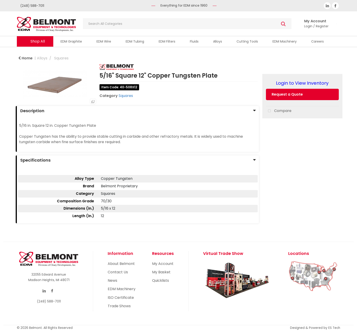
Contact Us (118, 272)
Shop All (38, 41)
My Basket (161, 272)
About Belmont (121, 263)
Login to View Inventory (302, 83)
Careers (317, 41)
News (112, 280)
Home (25, 58)
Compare (278, 111)
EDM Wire (104, 41)
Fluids (194, 41)
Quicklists (160, 280)
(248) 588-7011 (32, 5)
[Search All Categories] (187, 23)
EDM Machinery (285, 41)
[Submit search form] (283, 24)
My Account (162, 263)
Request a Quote (287, 94)
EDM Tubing (135, 41)
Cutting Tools (247, 41)
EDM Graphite (71, 41)
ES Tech (334, 328)
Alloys (217, 41)
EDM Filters (167, 41)
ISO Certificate (121, 297)
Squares (61, 58)
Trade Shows (119, 306)
